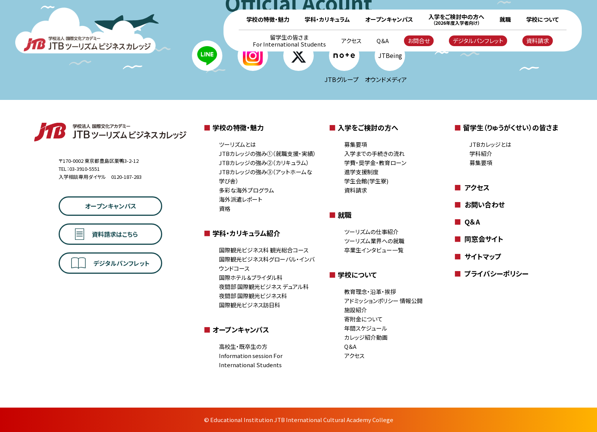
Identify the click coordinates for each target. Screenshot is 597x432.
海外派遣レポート (240, 199)
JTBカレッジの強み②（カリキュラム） (264, 163)
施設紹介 (355, 310)
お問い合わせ (479, 204)
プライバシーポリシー (491, 273)
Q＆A (383, 40)
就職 (505, 19)
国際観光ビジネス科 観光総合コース (263, 250)
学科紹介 (480, 153)
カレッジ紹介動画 (366, 337)
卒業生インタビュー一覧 (374, 250)
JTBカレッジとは (490, 144)
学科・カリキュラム (327, 19)
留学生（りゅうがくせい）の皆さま (506, 127)
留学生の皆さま (289, 41)
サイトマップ (477, 256)
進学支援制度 (361, 172)
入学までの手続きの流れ (374, 153)
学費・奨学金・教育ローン (375, 163)
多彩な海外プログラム (246, 190)
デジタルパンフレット (478, 41)
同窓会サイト (478, 239)
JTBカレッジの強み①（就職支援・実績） (267, 153)
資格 (224, 208)
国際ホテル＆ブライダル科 (251, 277)
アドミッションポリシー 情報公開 (383, 301)
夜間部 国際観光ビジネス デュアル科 (264, 287)
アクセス (351, 40)
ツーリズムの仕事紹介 (371, 232)
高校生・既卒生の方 (243, 346)
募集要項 (355, 144)
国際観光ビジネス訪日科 (249, 305)
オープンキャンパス (389, 19)
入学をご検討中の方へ (456, 19)
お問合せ (419, 41)
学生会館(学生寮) (366, 181)
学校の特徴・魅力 (267, 19)
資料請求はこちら (106, 234)
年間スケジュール (365, 328)
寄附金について (363, 319)
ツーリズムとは (237, 144)
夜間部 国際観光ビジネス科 (253, 296)
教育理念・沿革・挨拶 (370, 291)
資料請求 (537, 41)
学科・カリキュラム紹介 (242, 233)
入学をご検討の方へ (363, 127)
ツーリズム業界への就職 (374, 241)
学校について (542, 19)
